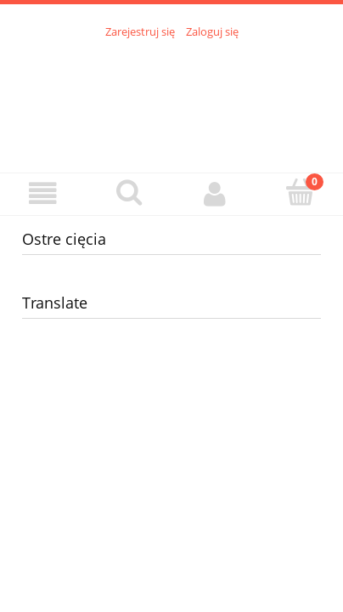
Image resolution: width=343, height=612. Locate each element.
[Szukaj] (129, 192)
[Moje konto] (214, 193)
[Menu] (43, 193)
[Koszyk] (300, 192)
